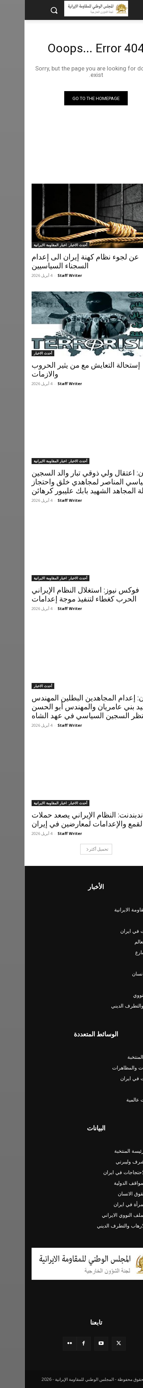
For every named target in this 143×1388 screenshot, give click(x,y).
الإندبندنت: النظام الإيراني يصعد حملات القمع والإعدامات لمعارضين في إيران (66, 819)
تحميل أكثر (73, 849)
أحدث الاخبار (18, 353)
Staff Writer (45, 275)
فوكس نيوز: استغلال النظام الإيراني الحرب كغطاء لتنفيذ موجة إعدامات (61, 594)
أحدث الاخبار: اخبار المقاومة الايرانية (36, 244)
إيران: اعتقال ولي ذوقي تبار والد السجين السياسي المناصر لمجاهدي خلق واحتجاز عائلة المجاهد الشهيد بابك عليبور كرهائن (68, 482)
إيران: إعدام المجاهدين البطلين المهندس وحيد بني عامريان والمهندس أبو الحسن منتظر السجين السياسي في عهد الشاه (68, 707)
